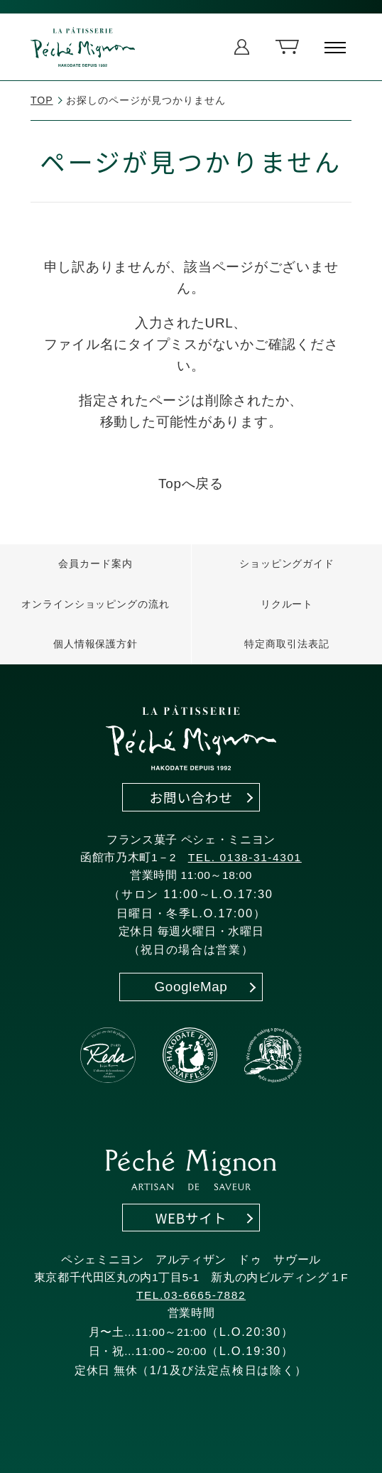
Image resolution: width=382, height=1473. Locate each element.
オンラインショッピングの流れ (95, 604)
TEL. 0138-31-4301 (245, 857)
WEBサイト (191, 1217)
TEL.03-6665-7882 (191, 1295)
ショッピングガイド (286, 563)
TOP (42, 100)
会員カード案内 (95, 563)
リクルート (287, 604)
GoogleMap (191, 986)
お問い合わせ (190, 796)
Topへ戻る (191, 483)
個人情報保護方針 (95, 643)
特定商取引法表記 (286, 643)
